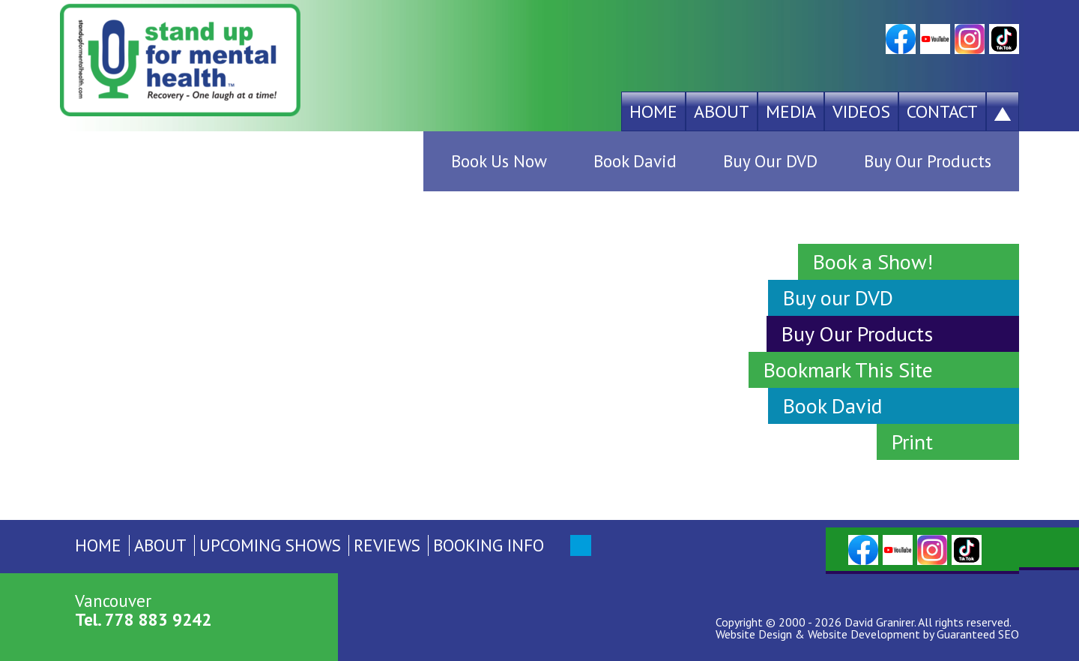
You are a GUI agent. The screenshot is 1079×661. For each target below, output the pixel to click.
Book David (635, 161)
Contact (942, 111)
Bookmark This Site (848, 369)
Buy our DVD (838, 297)
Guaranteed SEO (978, 633)
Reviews (387, 545)
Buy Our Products (927, 161)
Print (912, 441)
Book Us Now (499, 161)
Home (653, 111)
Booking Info (488, 545)
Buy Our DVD (770, 161)
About (721, 111)
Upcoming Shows (270, 545)
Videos (861, 111)
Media (791, 111)
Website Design (754, 633)
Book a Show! (873, 261)
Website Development (864, 633)
